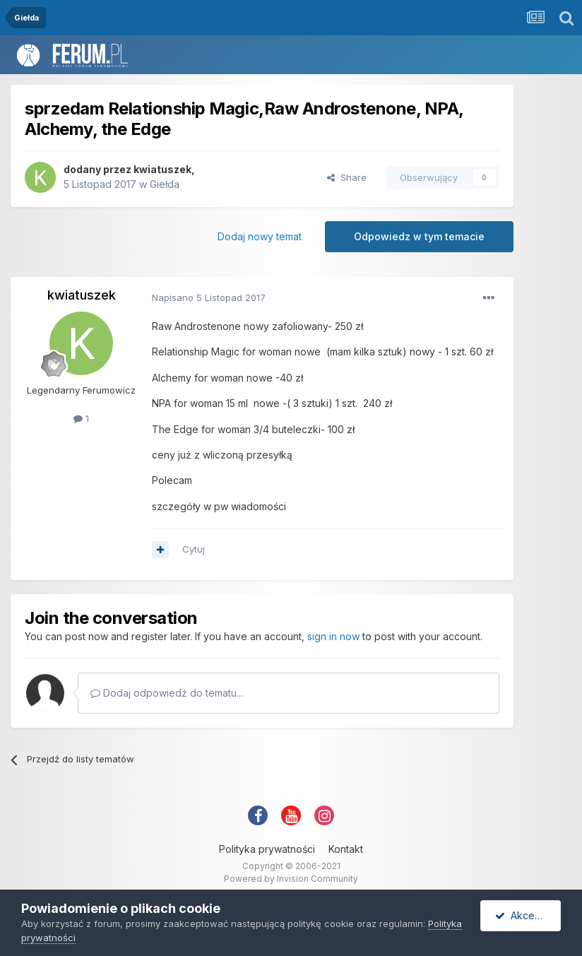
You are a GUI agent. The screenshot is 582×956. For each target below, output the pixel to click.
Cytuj (193, 549)
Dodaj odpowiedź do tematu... (166, 693)
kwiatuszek (162, 169)
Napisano (209, 297)
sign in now (333, 636)
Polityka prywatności (267, 849)
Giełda (164, 184)
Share (347, 177)
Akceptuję (526, 915)
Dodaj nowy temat (260, 236)
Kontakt (345, 849)
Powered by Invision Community (291, 878)
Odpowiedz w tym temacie (419, 236)
